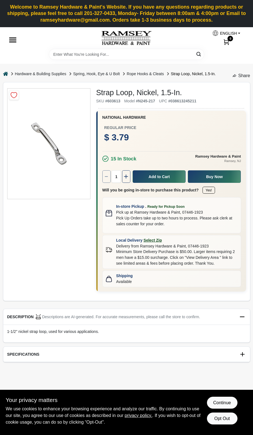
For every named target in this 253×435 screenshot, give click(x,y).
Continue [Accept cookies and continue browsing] (222, 402)
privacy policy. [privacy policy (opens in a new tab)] (138, 415)
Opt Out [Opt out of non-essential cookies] (222, 418)
